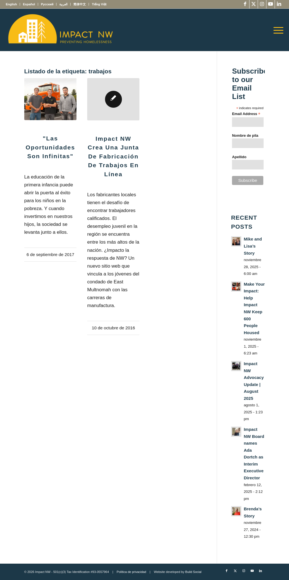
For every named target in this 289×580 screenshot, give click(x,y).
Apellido (239, 157)
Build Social (193, 572)
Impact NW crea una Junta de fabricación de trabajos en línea (113, 156)
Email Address (246, 114)
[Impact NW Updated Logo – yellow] (60, 30)
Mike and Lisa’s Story (253, 246)
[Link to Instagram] (262, 4)
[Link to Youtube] (270, 4)
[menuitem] (13, 4)
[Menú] (276, 30)
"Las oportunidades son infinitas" (50, 147)
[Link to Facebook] (245, 4)
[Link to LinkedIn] (279, 4)
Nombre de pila (245, 135)
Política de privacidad (131, 572)
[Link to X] (253, 4)
